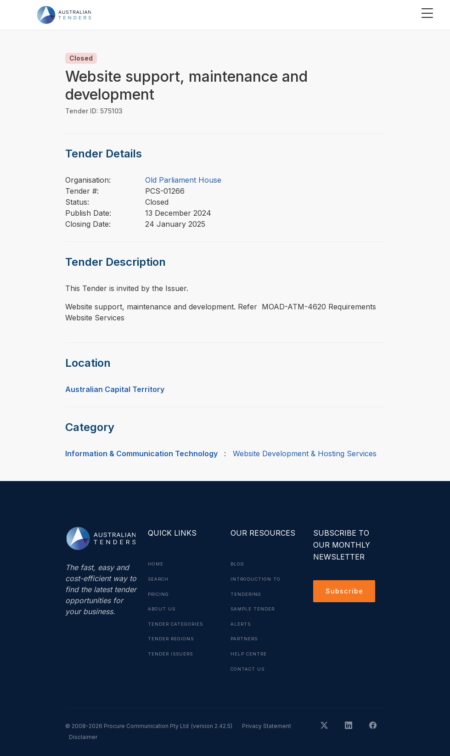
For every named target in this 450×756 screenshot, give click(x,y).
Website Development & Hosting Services (305, 453)
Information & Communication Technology (141, 453)
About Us (162, 607)
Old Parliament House (183, 180)
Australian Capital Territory (114, 389)
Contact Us (249, 666)
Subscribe (345, 592)
